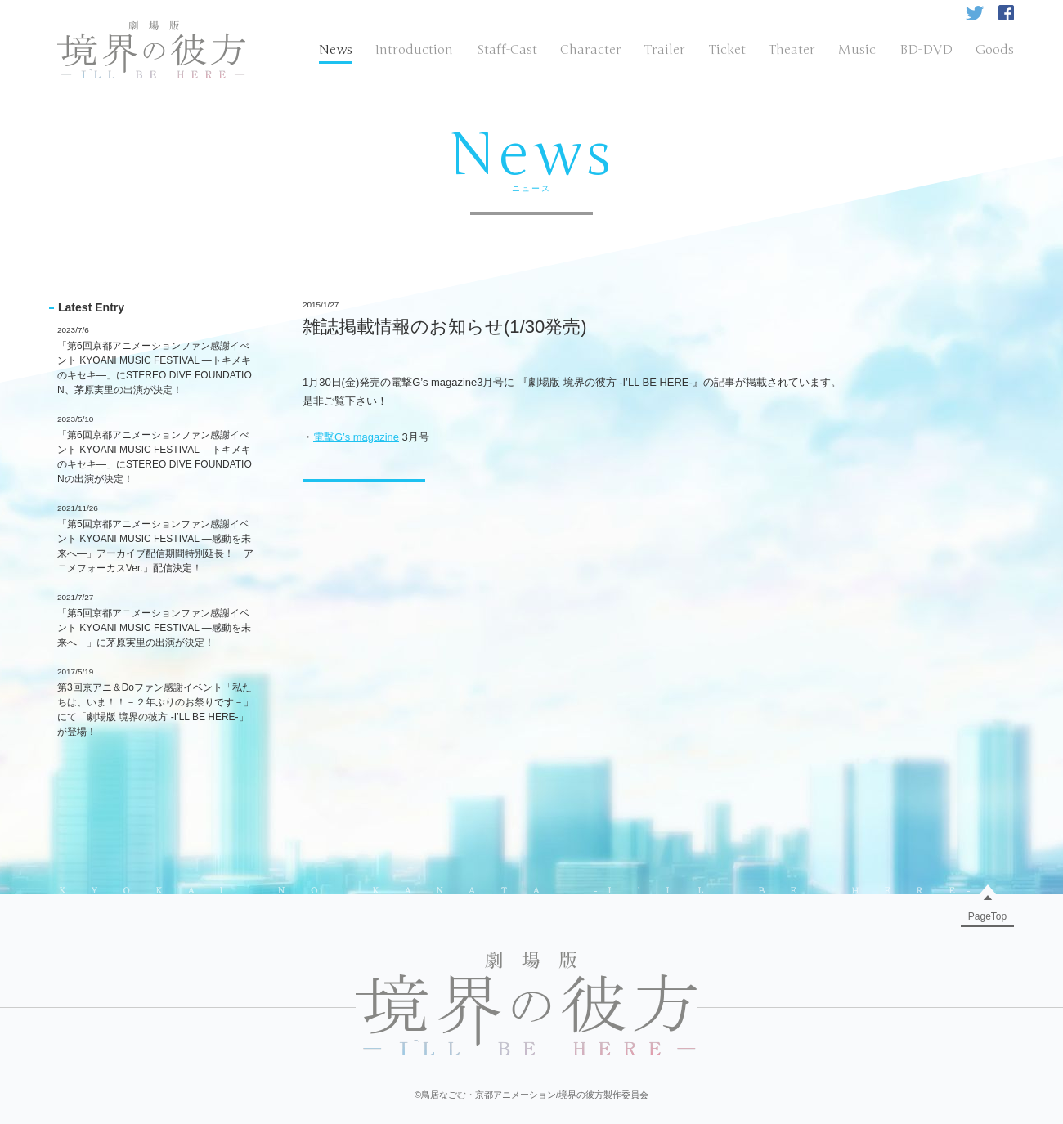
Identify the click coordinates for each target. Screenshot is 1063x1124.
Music (857, 50)
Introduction (414, 50)
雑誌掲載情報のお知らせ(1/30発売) (445, 326)
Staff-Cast (507, 50)
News (335, 50)
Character (590, 50)
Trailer (664, 50)
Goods (995, 50)
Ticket (727, 50)
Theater (792, 50)
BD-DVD (926, 50)
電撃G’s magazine (356, 437)
